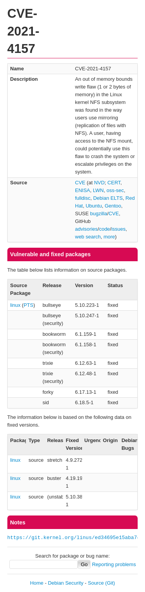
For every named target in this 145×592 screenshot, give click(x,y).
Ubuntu (93, 206)
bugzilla (98, 213)
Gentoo (113, 206)
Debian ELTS (108, 198)
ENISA (82, 190)
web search (88, 237)
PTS (28, 305)
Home (37, 583)
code (104, 229)
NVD (99, 182)
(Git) (110, 583)
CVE (80, 182)
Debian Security (66, 583)
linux (15, 305)
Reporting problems (114, 564)
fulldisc (82, 198)
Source (96, 583)
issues (118, 229)
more (109, 237)
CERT (114, 182)
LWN (98, 190)
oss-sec (115, 190)
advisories (86, 229)
